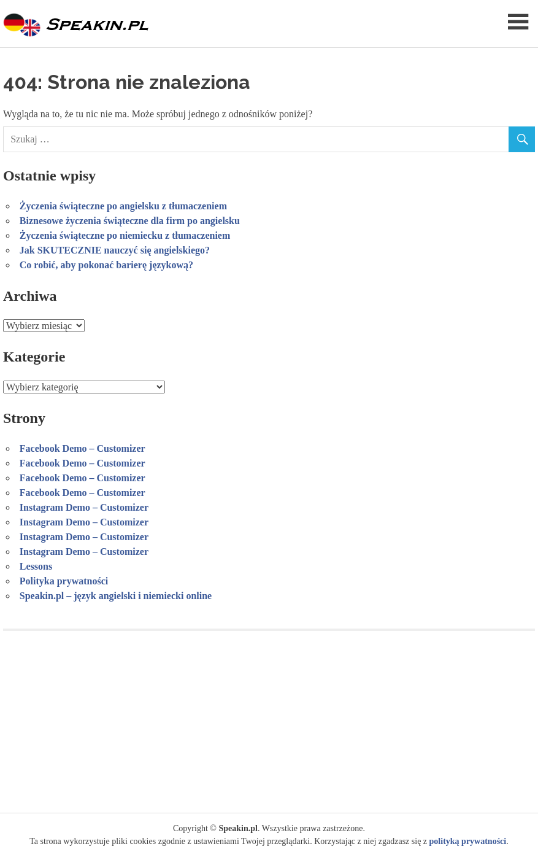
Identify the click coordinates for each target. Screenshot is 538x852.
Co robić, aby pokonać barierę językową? (106, 265)
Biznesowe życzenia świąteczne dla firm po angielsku (130, 220)
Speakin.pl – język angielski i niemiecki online (116, 596)
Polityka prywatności (64, 581)
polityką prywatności (468, 841)
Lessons (36, 566)
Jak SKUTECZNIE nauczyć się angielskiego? (115, 250)
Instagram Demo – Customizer (84, 507)
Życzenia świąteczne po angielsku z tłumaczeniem (123, 206)
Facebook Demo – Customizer (82, 448)
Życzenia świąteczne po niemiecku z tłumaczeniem (125, 235)
